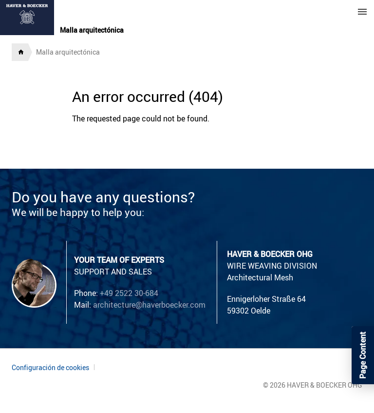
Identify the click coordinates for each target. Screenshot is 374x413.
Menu (362, 11)
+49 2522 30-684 (129, 293)
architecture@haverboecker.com (149, 304)
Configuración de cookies (50, 367)
